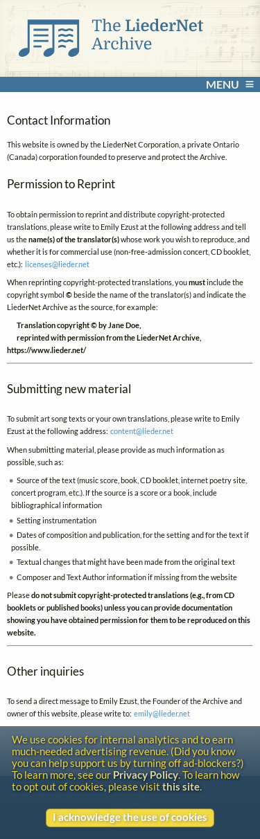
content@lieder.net (141, 430)
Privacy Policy (145, 775)
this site (181, 787)
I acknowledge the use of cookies (130, 817)
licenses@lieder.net (57, 264)
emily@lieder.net (162, 713)
